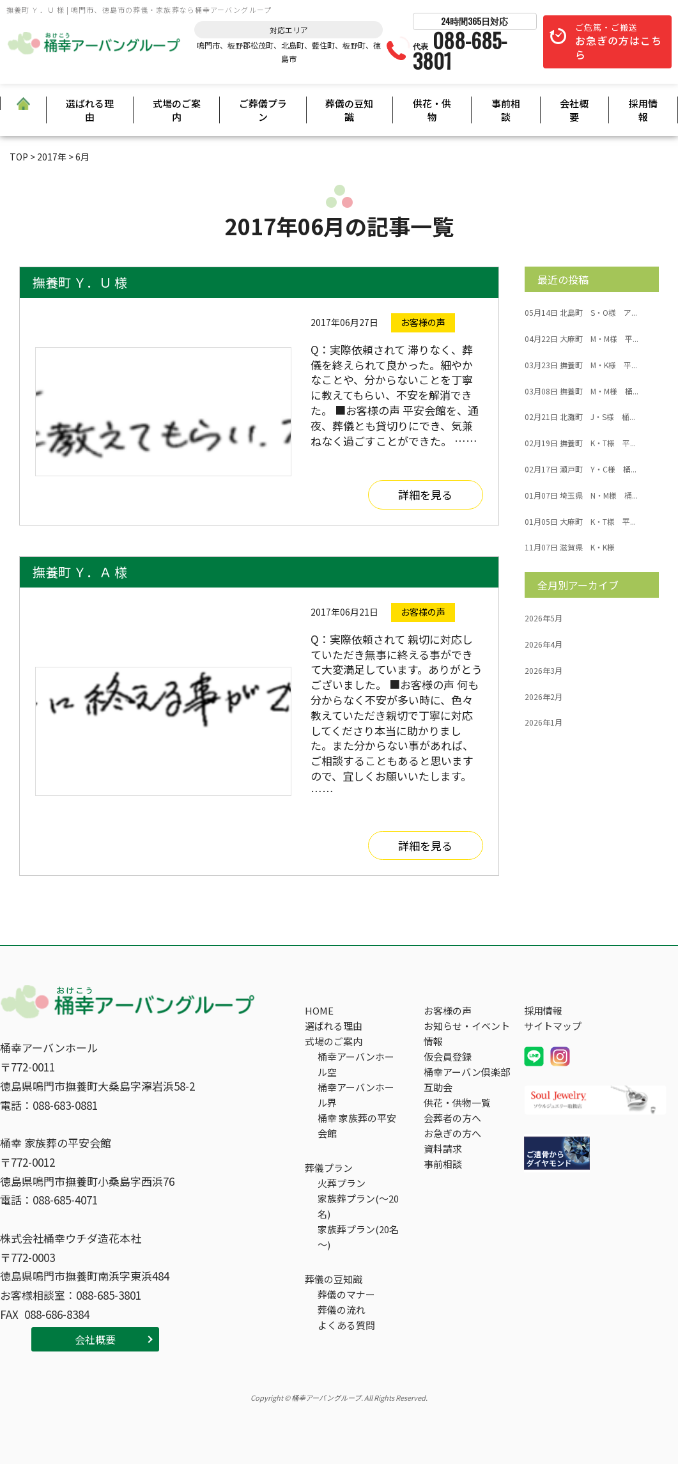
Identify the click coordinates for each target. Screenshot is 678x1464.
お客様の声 (448, 1010)
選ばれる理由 (90, 110)
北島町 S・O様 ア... (581, 313)
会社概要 (574, 110)
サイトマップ (553, 1025)
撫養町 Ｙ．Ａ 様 (80, 572)
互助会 (438, 1087)
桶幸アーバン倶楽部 (467, 1072)
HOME (319, 1010)
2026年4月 (543, 644)
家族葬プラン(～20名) (358, 1206)
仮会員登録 (448, 1056)
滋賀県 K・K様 (570, 547)
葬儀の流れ (342, 1309)
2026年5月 (543, 618)
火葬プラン (342, 1183)
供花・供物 (432, 110)
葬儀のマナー (346, 1294)
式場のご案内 (177, 110)
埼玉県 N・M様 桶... (581, 495)
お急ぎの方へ (452, 1133)
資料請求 (443, 1148)
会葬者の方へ (452, 1118)
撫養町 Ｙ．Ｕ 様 (80, 282)
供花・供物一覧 (457, 1102)
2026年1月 (543, 722)
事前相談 (505, 110)
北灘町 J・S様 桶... (580, 417)
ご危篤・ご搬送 (618, 42)
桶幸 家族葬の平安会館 (357, 1125)
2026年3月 (543, 671)
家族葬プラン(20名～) (358, 1236)
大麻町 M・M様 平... (581, 339)
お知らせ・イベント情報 (467, 1033)
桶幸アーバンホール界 (356, 1094)
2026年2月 (543, 697)
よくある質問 (346, 1325)
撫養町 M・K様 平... (581, 365)
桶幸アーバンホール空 (356, 1064)
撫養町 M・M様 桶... (581, 391)
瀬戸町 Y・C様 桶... (580, 469)
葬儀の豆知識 (349, 110)
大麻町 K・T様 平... (580, 522)
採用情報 (643, 110)
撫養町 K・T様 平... (580, 443)
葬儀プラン (329, 1167)
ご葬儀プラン (263, 110)
